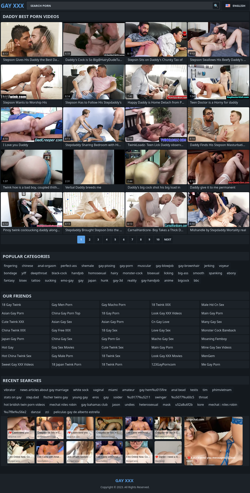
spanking (215, 273)
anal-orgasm (47, 266)
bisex (23, 280)
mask (167, 404)
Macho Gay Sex (163, 339)
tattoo (35, 280)
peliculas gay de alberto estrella (77, 412)
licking (168, 273)
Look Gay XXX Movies (167, 356)
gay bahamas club (94, 404)
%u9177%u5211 (138, 397)
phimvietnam (222, 390)
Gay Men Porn (62, 305)
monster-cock (132, 273)
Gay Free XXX (61, 330)
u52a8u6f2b (184, 404)
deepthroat (39, 273)
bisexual (153, 273)
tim (205, 390)
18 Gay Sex (109, 330)
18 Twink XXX (161, 305)
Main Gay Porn (162, 347)
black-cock (59, 273)
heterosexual (148, 404)
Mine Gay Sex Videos (216, 347)
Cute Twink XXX (13, 322)
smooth (198, 273)
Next (167, 239)
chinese (27, 266)
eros (95, 397)
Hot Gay (7, 347)
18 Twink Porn (112, 364)
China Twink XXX (14, 330)
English (239, 6)
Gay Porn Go (111, 339)
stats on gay (13, 397)
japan (92, 280)
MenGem (208, 356)
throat (203, 397)
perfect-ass (69, 266)
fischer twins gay (55, 397)
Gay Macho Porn (114, 305)
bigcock (183, 280)
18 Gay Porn (110, 313)
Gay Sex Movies (63, 347)
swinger (161, 397)
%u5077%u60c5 (182, 397)
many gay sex (211, 322)
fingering (10, 266)
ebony (231, 273)
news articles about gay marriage (44, 390)
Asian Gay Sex (62, 322)
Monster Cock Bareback (218, 330)
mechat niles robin (62, 404)
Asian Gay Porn (13, 313)
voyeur (224, 266)
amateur (128, 390)
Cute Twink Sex (112, 347)
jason (116, 404)
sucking (50, 280)
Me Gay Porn (210, 364)
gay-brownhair (189, 266)
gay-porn (126, 266)
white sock (81, 390)
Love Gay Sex (161, 330)
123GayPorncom (164, 364)
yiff (24, 273)
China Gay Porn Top (66, 313)
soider (117, 397)
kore (200, 404)
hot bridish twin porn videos (24, 404)
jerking (209, 266)
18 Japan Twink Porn (66, 364)
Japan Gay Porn (13, 339)
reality (132, 280)
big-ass (183, 273)
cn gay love (160, 322)
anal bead (178, 390)
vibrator (9, 390)
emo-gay (67, 280)
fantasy (9, 280)
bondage (10, 273)
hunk (104, 280)
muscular (144, 266)
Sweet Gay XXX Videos (18, 364)
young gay (80, 397)
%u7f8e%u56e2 (15, 412)
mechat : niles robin (222, 404)
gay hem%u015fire (153, 390)
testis (194, 390)
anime (168, 280)
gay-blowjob (165, 266)
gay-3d (118, 280)
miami (112, 390)
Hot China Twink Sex (16, 356)
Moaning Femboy (214, 339)
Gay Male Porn (62, 356)
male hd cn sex (212, 305)
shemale (88, 266)
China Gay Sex (62, 339)
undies (130, 404)
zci (47, 412)
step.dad (32, 397)
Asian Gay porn (113, 322)
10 (158, 239)
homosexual (97, 273)
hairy (114, 273)
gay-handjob (150, 280)
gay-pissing (106, 266)
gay (80, 280)
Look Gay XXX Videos (167, 313)
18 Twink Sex (111, 356)
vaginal (98, 390)
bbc (196, 280)
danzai (36, 412)
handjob (77, 273)
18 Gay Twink (11, 305)
